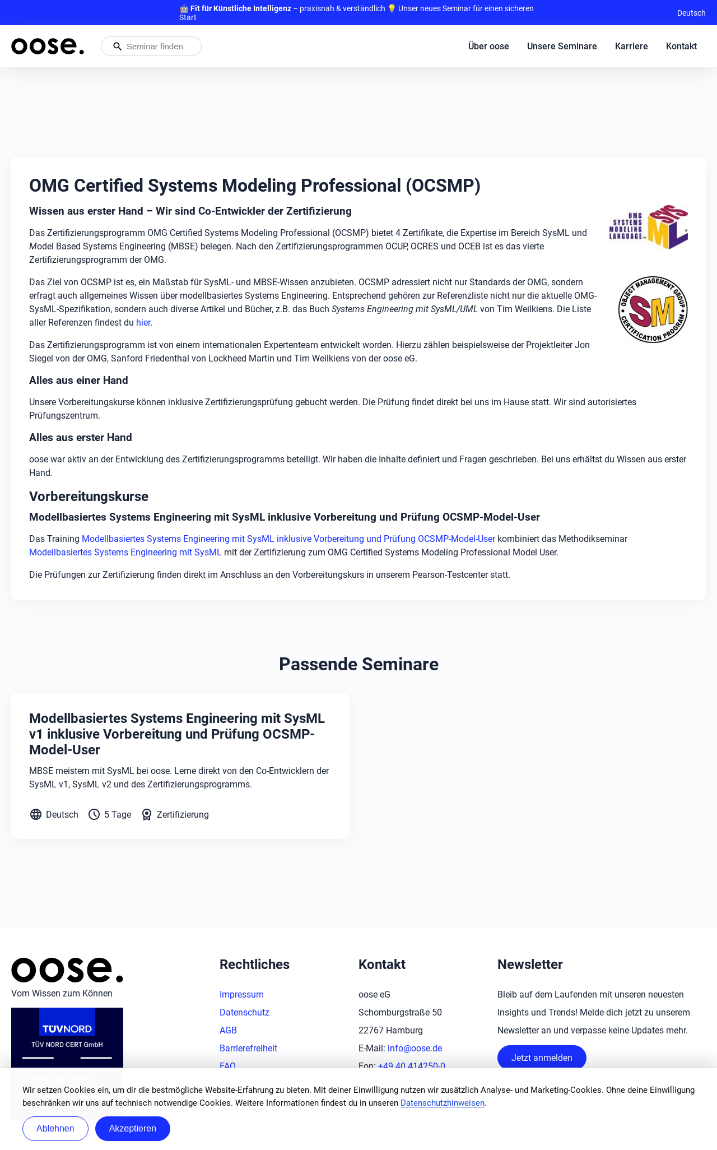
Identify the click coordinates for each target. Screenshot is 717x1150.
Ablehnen (55, 1128)
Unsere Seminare (562, 46)
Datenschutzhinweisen (443, 1103)
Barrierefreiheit (248, 1048)
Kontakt (681, 46)
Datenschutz (244, 1012)
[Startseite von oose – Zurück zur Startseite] (47, 46)
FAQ (228, 1066)
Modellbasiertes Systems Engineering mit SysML (125, 552)
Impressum (242, 994)
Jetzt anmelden (541, 1057)
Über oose (488, 46)
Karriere (631, 46)
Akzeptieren (133, 1128)
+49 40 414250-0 (411, 1066)
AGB (228, 1030)
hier (143, 322)
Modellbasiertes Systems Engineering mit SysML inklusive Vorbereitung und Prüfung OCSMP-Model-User (288, 539)
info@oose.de (415, 1048)
